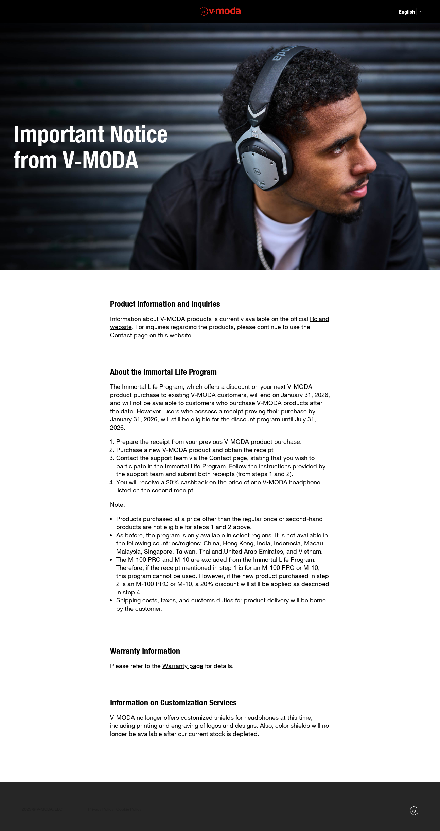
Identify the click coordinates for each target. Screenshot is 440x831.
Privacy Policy (100, 809)
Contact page (129, 335)
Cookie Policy (128, 809)
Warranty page (182, 665)
